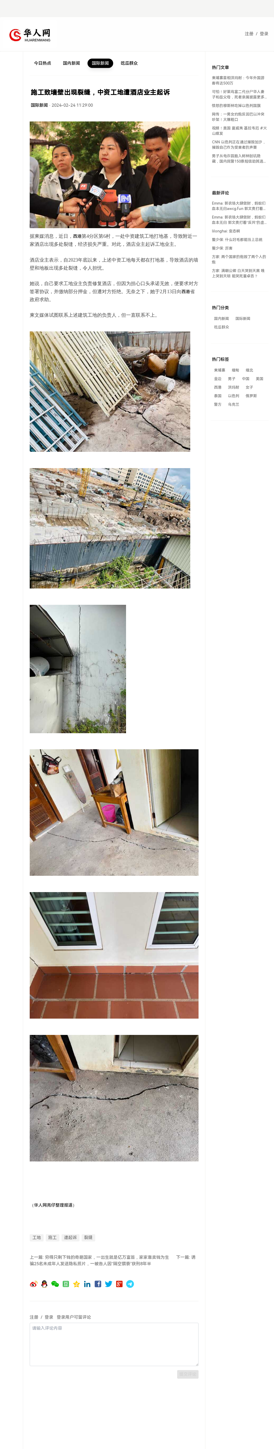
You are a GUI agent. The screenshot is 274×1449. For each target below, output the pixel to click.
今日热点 (42, 63)
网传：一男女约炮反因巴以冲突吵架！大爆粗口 (238, 117)
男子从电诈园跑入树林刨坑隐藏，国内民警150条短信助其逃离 (237, 159)
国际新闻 (100, 63)
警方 (218, 404)
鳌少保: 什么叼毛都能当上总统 (237, 240)
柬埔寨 (219, 370)
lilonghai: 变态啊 (226, 231)
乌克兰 (233, 404)
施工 (52, 1237)
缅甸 (235, 370)
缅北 (249, 370)
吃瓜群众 (129, 63)
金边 (218, 379)
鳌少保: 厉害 (222, 248)
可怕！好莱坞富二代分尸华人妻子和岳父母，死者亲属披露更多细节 (238, 95)
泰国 (218, 396)
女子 (249, 387)
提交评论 (187, 1374)
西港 (218, 387)
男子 (231, 379)
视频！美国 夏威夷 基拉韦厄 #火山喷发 (239, 131)
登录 (264, 33)
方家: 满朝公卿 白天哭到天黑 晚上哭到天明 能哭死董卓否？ (238, 273)
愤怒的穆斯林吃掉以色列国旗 (236, 106)
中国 (245, 379)
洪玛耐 (233, 387)
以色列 (233, 396)
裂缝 (88, 1237)
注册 (249, 33)
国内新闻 (71, 63)
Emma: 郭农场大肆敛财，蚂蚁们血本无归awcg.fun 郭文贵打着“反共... (239, 206)
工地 (36, 1237)
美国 (259, 379)
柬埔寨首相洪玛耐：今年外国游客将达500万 (238, 80)
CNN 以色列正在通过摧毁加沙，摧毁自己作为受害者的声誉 (239, 145)
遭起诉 (70, 1237)
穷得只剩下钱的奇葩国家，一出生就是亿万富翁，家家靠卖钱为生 (107, 1257)
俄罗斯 (251, 396)
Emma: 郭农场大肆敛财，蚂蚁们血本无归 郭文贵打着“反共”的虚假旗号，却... (239, 220)
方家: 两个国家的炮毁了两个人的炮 (239, 259)
